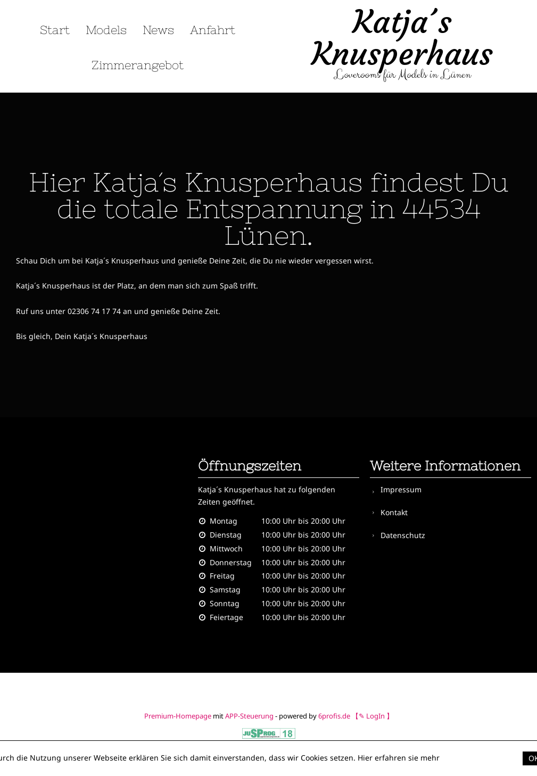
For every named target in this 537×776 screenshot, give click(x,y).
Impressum (401, 489)
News (158, 30)
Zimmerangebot (138, 65)
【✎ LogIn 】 (372, 716)
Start (55, 30)
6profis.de (334, 716)
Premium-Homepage (177, 716)
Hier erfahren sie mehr (399, 758)
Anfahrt (212, 30)
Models (106, 30)
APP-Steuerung (249, 716)
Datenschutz (403, 531)
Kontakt (394, 510)
